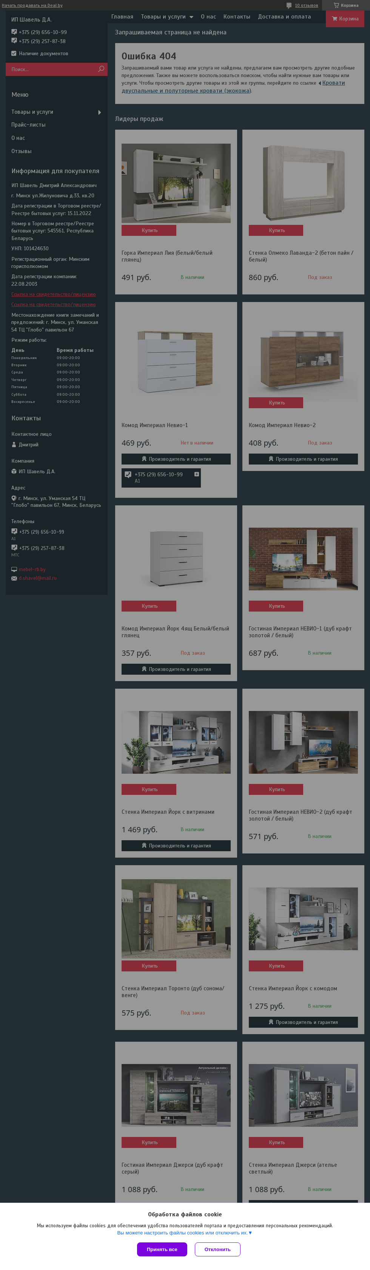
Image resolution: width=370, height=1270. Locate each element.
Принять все (162, 1249)
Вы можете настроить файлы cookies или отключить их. (182, 1233)
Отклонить (218, 1249)
